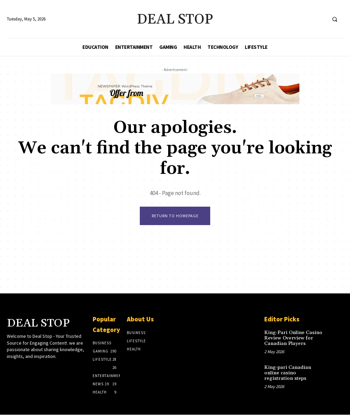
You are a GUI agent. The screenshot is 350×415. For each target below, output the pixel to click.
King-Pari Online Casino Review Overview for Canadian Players (291, 338)
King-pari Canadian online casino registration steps (293, 369)
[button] (334, 19)
